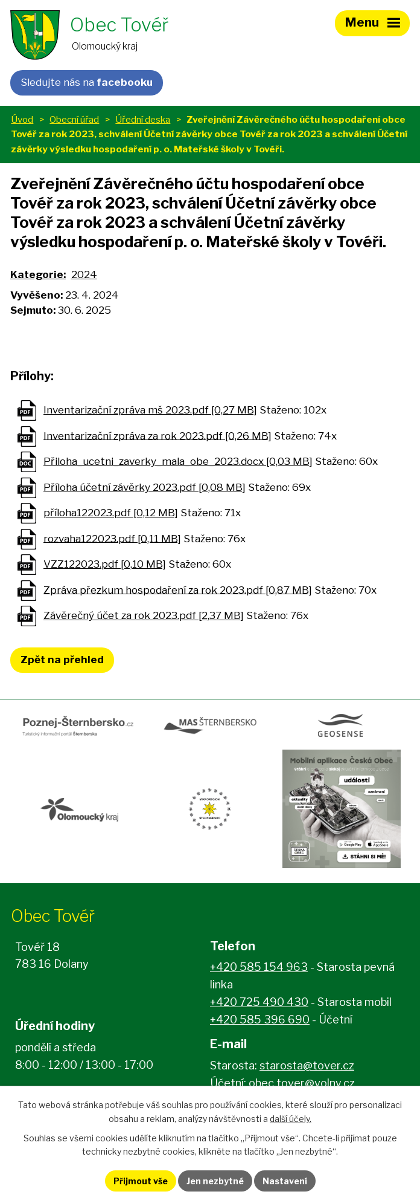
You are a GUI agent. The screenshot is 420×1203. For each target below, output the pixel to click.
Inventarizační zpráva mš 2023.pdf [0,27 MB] (150, 410)
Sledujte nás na (87, 82)
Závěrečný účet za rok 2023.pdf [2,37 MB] (143, 615)
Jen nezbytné (215, 1181)
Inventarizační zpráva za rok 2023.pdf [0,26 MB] (157, 435)
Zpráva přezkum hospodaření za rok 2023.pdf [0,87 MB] (177, 589)
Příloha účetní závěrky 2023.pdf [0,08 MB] (144, 487)
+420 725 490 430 (259, 1002)
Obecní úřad (74, 119)
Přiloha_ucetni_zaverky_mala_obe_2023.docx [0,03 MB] (178, 461)
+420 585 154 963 (259, 967)
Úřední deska (142, 119)
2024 (84, 274)
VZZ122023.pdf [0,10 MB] (104, 564)
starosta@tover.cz (306, 1065)
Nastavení (284, 1181)
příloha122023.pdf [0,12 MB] (110, 513)
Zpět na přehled (62, 659)
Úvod (22, 119)
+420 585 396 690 (260, 1019)
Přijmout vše (140, 1181)
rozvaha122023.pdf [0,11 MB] (112, 538)
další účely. (290, 1119)
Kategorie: (38, 274)
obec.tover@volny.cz (302, 1083)
